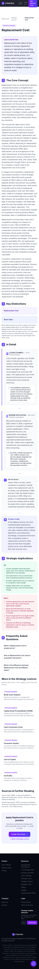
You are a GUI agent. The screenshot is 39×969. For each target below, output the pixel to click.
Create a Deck (6, 868)
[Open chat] (34, 964)
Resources (5, 19)
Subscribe (32, 922)
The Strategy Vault (27, 870)
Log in (25, 3)
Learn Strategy (26, 875)
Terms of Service (27, 905)
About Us (5, 902)
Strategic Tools (26, 884)
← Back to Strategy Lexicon (19, 839)
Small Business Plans (28, 893)
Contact (4, 905)
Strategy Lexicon (14, 19)
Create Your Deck (19, 834)
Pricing (4, 870)
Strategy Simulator (27, 873)
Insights (24, 890)
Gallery (23, 887)
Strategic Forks (26, 878)
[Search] (20, 3)
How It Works (6, 865)
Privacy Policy (26, 902)
